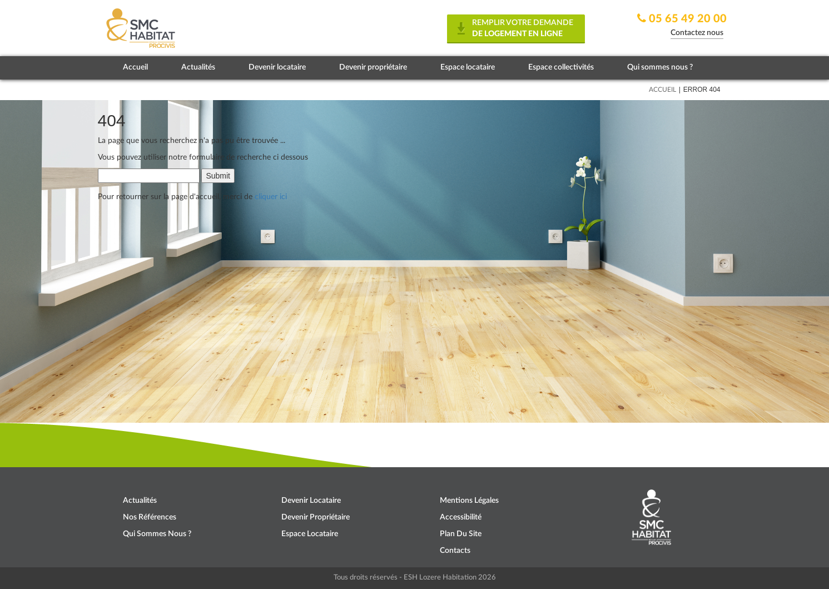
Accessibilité (460, 517)
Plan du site (460, 534)
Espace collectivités (561, 67)
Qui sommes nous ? (660, 67)
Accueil (135, 67)
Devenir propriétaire (373, 67)
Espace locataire (467, 67)
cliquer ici (271, 197)
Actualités (198, 67)
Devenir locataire (277, 67)
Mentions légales (469, 500)
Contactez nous (697, 33)
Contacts (455, 551)
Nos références (149, 517)
